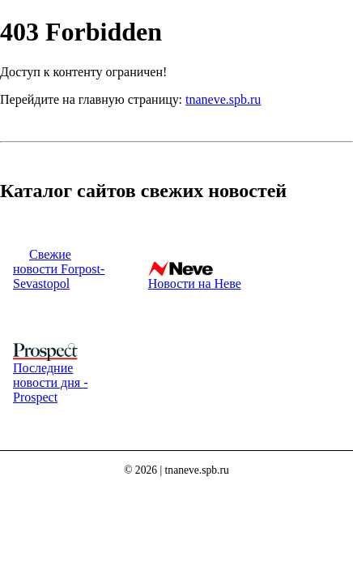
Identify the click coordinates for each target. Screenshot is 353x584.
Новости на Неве (194, 283)
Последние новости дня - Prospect (50, 382)
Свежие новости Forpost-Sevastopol (58, 268)
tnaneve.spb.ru (223, 99)
